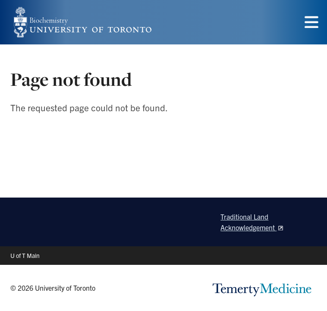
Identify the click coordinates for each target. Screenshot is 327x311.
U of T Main (25, 255)
